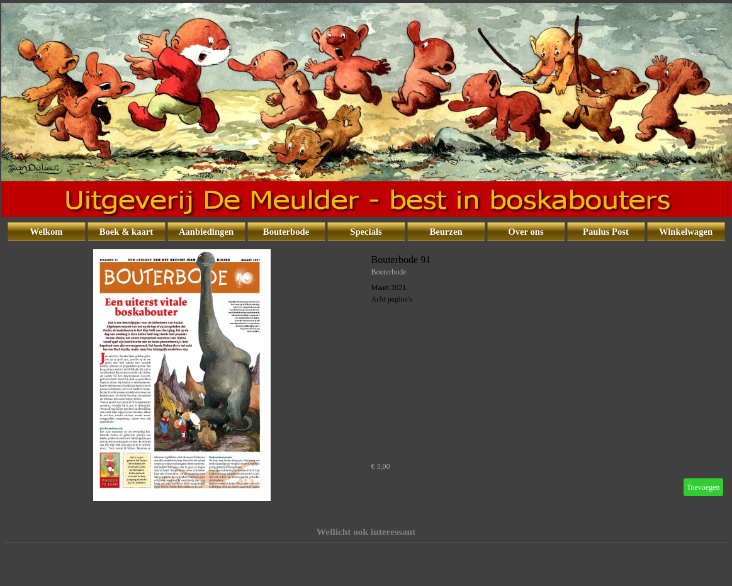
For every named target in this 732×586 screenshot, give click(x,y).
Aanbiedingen (206, 232)
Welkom (46, 232)
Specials (366, 232)
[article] (366, 375)
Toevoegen (703, 487)
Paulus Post (606, 232)
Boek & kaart (126, 232)
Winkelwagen (685, 232)
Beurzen (445, 232)
